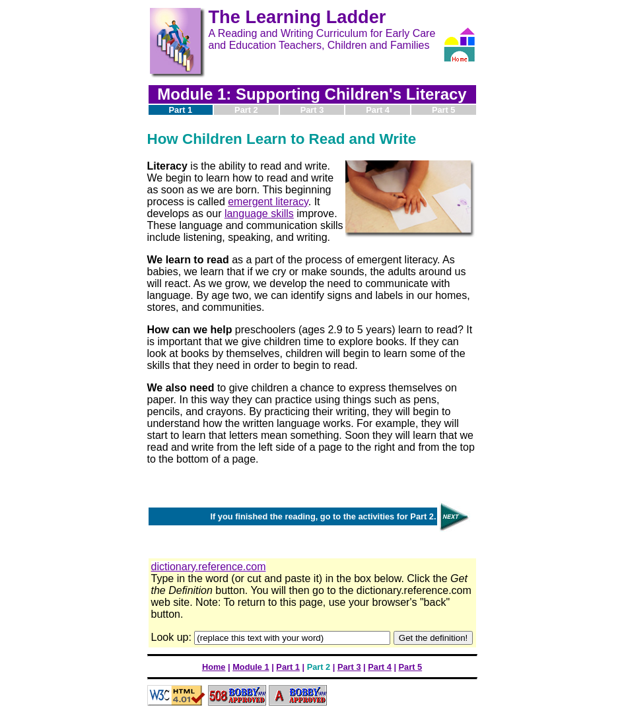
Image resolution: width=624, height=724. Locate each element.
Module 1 (250, 667)
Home (214, 667)
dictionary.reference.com (208, 566)
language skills (259, 213)
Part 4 (380, 667)
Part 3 (349, 667)
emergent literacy (268, 201)
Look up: (173, 637)
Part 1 (288, 667)
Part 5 (411, 667)
